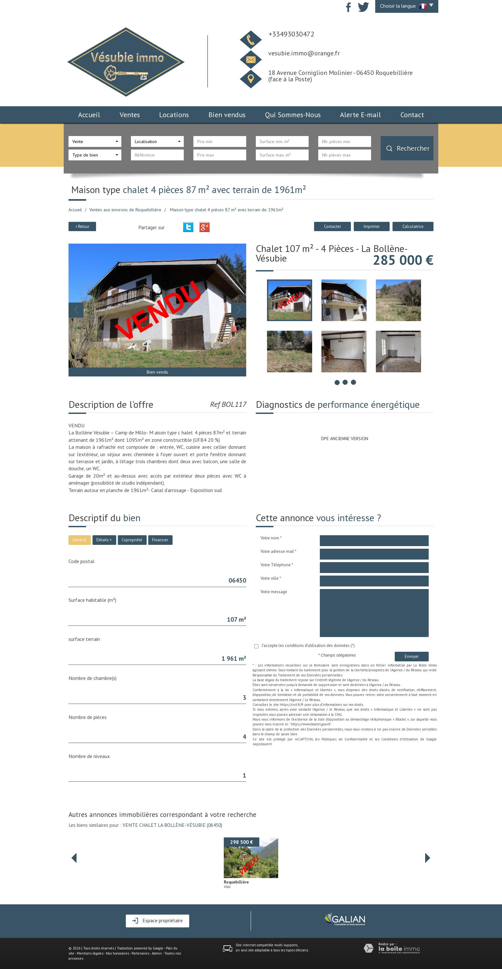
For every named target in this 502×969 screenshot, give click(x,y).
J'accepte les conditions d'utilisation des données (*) (308, 645)
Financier (160, 539)
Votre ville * (271, 578)
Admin (157, 953)
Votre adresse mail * (278, 551)
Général (79, 539)
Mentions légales (90, 953)
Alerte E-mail (360, 114)
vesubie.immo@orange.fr (304, 53)
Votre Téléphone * (277, 565)
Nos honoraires (117, 953)
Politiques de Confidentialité (344, 739)
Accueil (89, 114)
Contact (412, 114)
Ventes (130, 114)
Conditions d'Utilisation (399, 739)
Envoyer (412, 656)
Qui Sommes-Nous (293, 114)
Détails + (104, 539)
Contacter (332, 226)
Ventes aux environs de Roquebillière (125, 210)
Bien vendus (227, 114)
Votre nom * (271, 538)
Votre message (274, 591)
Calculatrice (413, 226)
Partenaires (140, 953)
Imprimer (372, 226)
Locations (174, 114)
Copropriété (132, 539)
